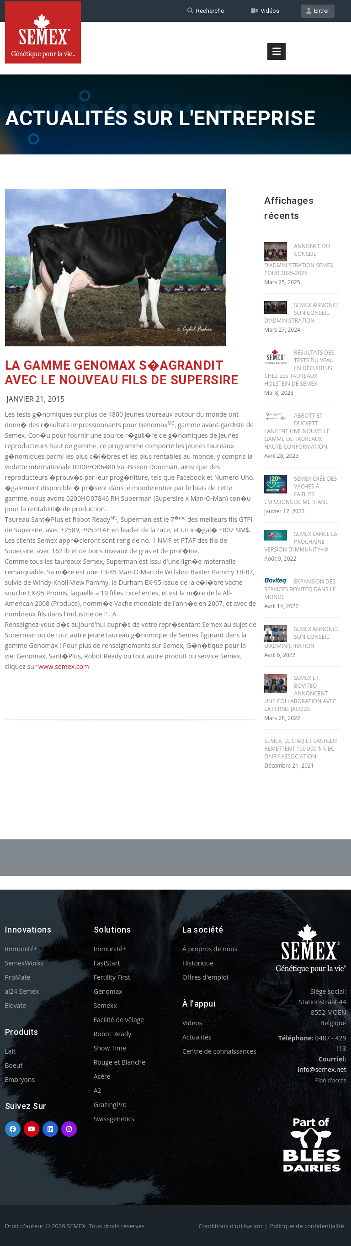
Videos (192, 1022)
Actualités (197, 1037)
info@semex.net (322, 1069)
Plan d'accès (330, 1080)
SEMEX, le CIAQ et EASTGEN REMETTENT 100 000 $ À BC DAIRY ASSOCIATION (300, 748)
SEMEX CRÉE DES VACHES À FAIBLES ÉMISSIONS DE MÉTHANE (300, 490)
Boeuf (14, 1065)
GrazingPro (110, 1104)
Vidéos (265, 10)
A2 (97, 1090)
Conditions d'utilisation (230, 1226)
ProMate (18, 977)
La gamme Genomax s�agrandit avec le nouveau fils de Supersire (122, 372)
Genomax (108, 991)
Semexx (105, 1005)
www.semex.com (63, 666)
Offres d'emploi (205, 977)
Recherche (205, 10)
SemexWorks (24, 963)
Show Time (110, 1048)
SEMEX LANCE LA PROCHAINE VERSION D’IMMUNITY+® (300, 541)
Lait (10, 1051)
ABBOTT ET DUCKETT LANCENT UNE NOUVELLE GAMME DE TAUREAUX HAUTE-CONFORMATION (297, 431)
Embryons (20, 1079)
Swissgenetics (114, 1118)
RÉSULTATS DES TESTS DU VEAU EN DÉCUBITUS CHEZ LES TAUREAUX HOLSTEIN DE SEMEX (299, 368)
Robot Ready (113, 1033)
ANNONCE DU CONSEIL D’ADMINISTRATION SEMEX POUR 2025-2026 (298, 259)
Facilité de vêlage (119, 1019)
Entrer (317, 10)
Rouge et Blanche (119, 1062)
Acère (102, 1076)
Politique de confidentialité (307, 1226)
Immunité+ (21, 948)
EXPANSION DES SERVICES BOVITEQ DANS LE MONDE (299, 589)
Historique (197, 963)
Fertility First (112, 977)
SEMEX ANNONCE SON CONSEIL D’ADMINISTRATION (301, 312)
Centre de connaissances (219, 1051)
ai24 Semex (22, 991)
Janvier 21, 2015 (36, 399)
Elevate (16, 1005)
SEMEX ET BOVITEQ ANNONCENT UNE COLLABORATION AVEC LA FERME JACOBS (300, 693)
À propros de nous (210, 948)
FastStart (107, 963)
